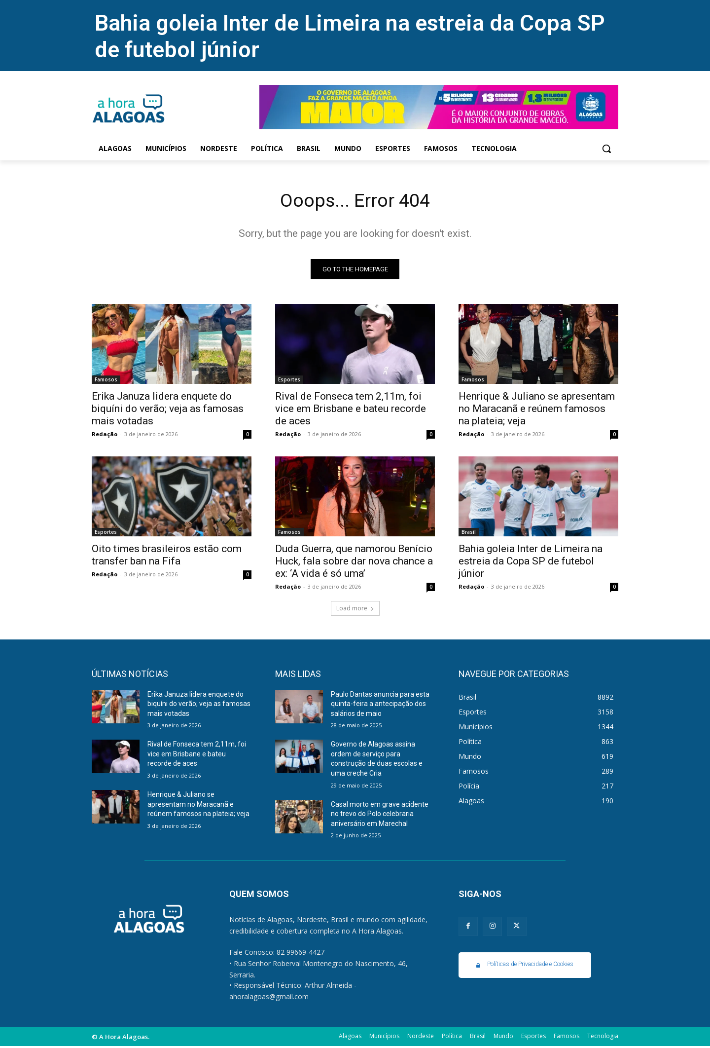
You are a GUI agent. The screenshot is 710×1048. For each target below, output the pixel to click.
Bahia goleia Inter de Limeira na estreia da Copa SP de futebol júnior (531, 562)
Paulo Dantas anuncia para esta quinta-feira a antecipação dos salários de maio (380, 705)
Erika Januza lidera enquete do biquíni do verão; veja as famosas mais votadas (168, 410)
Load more (355, 609)
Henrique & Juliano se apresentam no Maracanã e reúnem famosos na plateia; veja (537, 410)
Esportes (289, 380)
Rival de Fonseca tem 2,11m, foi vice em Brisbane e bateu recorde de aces (350, 410)
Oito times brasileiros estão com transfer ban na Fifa (167, 556)
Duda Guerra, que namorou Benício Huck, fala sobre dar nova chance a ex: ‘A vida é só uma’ (354, 562)
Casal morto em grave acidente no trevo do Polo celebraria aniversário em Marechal (379, 815)
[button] (606, 148)
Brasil (469, 533)
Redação (104, 435)
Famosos (106, 380)
